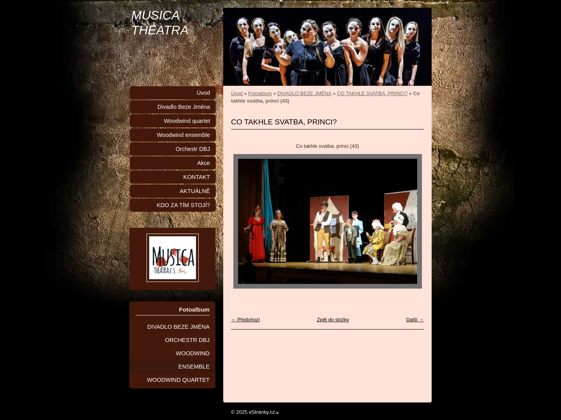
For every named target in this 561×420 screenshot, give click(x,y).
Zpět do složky (333, 320)
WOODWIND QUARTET (178, 380)
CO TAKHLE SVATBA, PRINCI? (372, 93)
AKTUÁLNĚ (195, 191)
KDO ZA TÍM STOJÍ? (183, 205)
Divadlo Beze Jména (183, 107)
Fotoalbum (260, 93)
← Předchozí (245, 320)
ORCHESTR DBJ (187, 340)
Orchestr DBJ (193, 149)
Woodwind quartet (187, 121)
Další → (415, 320)
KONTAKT (196, 177)
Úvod (237, 93)
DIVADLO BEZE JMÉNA (304, 93)
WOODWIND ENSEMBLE (193, 360)
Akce (203, 163)
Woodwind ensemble (183, 135)
